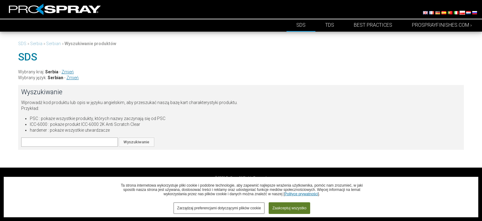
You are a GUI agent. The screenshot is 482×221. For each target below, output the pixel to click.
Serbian (53, 43)
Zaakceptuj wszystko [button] (289, 208)
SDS (301, 25)
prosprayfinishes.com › (442, 25)
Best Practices (373, 25)
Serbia (36, 43)
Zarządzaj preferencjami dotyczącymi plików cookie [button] (219, 208)
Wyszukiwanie (136, 142)
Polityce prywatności (301, 194)
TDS (329, 25)
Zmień (67, 71)
